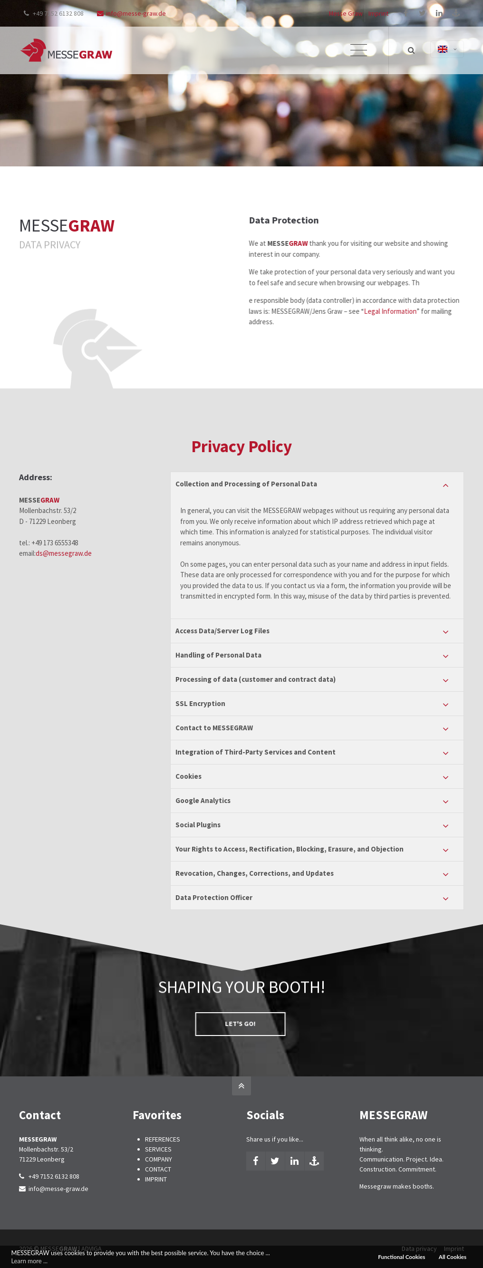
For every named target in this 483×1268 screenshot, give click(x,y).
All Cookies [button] (452, 1256)
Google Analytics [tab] (203, 800)
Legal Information (425, 311)
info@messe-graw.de (131, 13)
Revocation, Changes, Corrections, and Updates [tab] (254, 873)
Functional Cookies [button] (401, 1256)
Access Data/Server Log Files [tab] (222, 630)
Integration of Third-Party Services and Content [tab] (255, 751)
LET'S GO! (167, 1023)
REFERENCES (162, 1139)
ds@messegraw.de (64, 553)
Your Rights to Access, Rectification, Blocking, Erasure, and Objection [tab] (289, 848)
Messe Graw (346, 13)
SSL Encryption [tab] (200, 703)
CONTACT (158, 1169)
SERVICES (158, 1149)
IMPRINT (156, 1179)
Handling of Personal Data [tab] (218, 654)
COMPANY (158, 1159)
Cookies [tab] (188, 776)
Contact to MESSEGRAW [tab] (214, 727)
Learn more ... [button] (29, 1261)
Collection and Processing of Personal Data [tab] (246, 483)
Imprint (378, 13)
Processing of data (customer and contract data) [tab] (255, 679)
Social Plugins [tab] (198, 824)
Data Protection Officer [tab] (213, 897)
